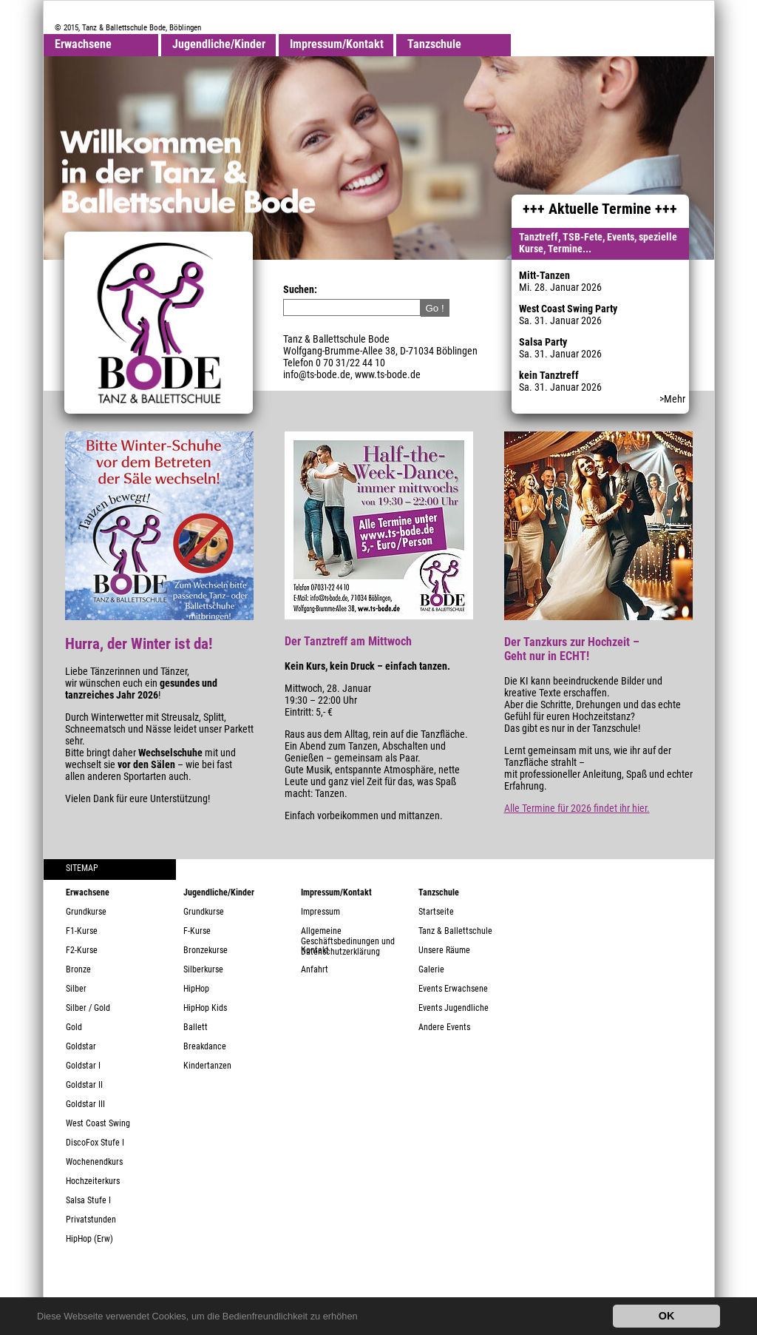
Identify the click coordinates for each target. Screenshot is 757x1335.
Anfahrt (314, 969)
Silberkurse (203, 969)
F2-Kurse (82, 950)
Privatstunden (91, 1219)
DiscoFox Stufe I (95, 1142)
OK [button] (667, 1316)
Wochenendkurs (94, 1162)
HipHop (196, 988)
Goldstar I (83, 1065)
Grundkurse (86, 912)
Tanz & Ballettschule (455, 931)
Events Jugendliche (453, 1008)
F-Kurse (197, 931)
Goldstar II (84, 1085)
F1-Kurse (82, 931)
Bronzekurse (205, 950)
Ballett (195, 1027)
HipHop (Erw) (89, 1239)
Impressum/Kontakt (337, 44)
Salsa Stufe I (88, 1200)
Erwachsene (83, 44)
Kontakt (315, 950)
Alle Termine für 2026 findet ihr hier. (577, 808)
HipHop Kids (205, 1008)
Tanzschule (434, 44)
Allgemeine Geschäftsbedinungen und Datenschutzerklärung (348, 935)
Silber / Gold (88, 1008)
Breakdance (204, 1046)
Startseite (436, 912)
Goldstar (81, 1046)
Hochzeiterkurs (93, 1181)
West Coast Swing (98, 1123)
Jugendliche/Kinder (218, 44)
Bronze (78, 969)
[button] (362, 1317)
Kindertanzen (207, 1065)
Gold (74, 1027)
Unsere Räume (444, 950)
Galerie (431, 969)
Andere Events (444, 1027)
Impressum (320, 912)
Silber (76, 988)
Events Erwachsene (453, 988)
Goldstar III (85, 1104)
